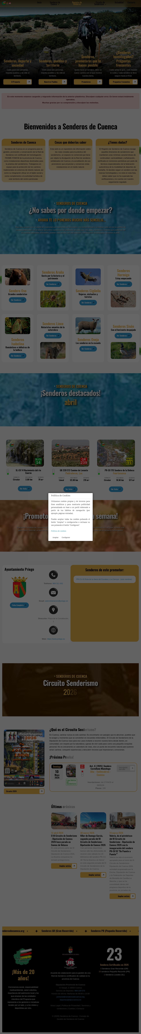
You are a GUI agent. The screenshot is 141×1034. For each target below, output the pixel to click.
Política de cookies (58, 531)
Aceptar (56, 537)
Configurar (66, 537)
